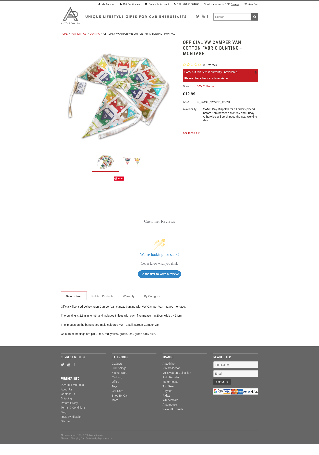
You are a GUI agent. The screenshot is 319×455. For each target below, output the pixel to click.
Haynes (167, 401)
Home (64, 44)
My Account (106, 4)
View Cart (251, 4)
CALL (186, 4)
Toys (182, 35)
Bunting (95, 44)
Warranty (128, 307)
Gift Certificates (130, 4)
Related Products (102, 307)
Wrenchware (170, 410)
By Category (152, 307)
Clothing (148, 35)
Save (120, 189)
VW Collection (171, 379)
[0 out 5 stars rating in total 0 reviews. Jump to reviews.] (200, 75)
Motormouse (170, 392)
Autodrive (169, 374)
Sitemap (66, 432)
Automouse (170, 415)
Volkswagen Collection (177, 383)
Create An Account (157, 4)
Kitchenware (126, 35)
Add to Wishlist (191, 143)
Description (74, 307)
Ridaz (166, 406)
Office (166, 35)
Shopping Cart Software (83, 449)
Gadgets (80, 35)
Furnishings (101, 35)
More (241, 35)
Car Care (199, 35)
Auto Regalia (171, 388)
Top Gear (168, 397)
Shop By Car (221, 35)
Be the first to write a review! (160, 285)
